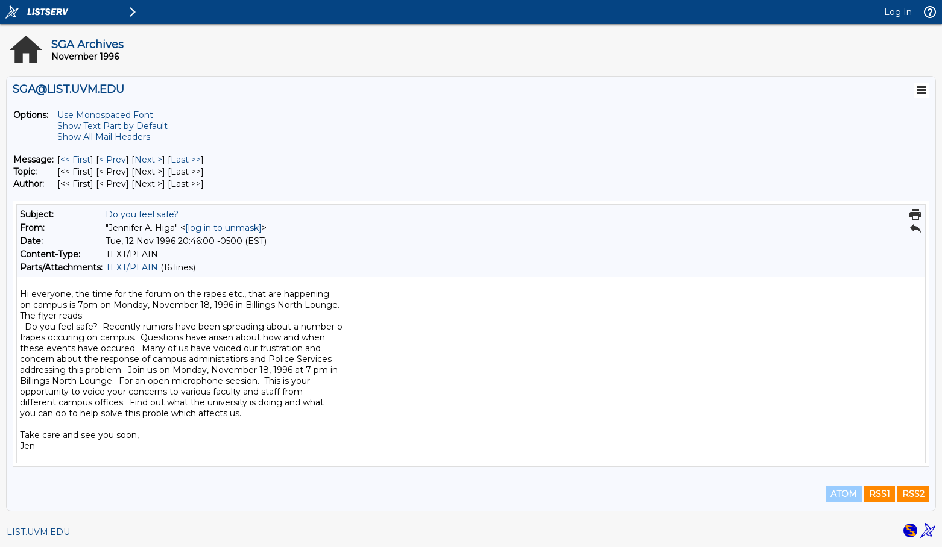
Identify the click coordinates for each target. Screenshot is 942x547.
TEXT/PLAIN (132, 267)
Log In (898, 12)
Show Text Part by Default (112, 125)
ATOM (843, 494)
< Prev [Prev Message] (112, 159)
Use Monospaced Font (105, 115)
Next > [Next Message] (148, 159)
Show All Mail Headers (103, 136)
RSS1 (879, 494)
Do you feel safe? (142, 214)
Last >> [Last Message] (186, 159)
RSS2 (913, 494)
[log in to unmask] (223, 227)
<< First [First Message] (75, 159)
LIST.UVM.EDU (38, 532)
